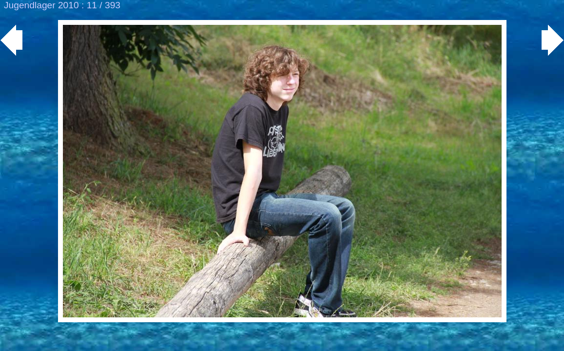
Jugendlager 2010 (41, 5)
